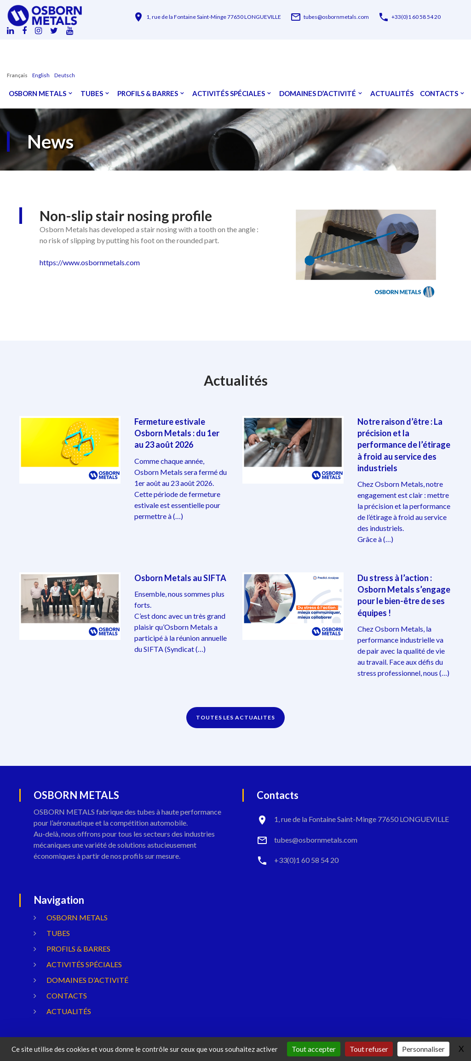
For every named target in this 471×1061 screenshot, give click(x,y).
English (41, 75)
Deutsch (64, 75)
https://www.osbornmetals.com (90, 262)
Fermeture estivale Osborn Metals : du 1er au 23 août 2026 (176, 433)
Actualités (392, 93)
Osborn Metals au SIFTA (180, 578)
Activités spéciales (228, 93)
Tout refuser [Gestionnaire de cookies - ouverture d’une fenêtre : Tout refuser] (369, 1048)
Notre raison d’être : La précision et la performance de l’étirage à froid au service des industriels (403, 444)
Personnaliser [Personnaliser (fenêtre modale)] (423, 1048)
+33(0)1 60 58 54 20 (416, 17)
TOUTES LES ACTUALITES (235, 717)
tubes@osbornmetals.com (336, 17)
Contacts (439, 93)
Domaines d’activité (317, 93)
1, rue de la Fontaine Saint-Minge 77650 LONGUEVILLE (213, 17)
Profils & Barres (147, 93)
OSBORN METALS (37, 93)
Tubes (91, 93)
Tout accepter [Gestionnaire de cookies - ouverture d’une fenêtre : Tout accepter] (314, 1048)
